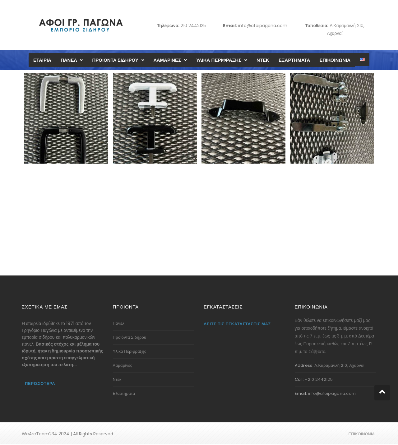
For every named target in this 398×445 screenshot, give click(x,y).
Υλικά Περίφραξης (129, 351)
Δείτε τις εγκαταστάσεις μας (237, 324)
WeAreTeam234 (39, 434)
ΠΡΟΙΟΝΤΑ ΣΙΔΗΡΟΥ (118, 60)
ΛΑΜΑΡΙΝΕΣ (170, 60)
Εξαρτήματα (124, 393)
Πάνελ (118, 323)
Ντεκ (117, 379)
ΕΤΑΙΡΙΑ (42, 60)
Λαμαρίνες (122, 365)
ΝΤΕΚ (263, 60)
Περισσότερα (40, 383)
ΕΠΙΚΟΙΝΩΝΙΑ (334, 60)
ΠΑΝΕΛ (72, 60)
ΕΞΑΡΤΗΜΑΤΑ (294, 60)
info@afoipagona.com (262, 25)
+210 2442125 (319, 379)
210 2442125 (193, 25)
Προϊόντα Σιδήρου (129, 337)
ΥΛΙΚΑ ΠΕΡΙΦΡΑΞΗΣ (221, 60)
